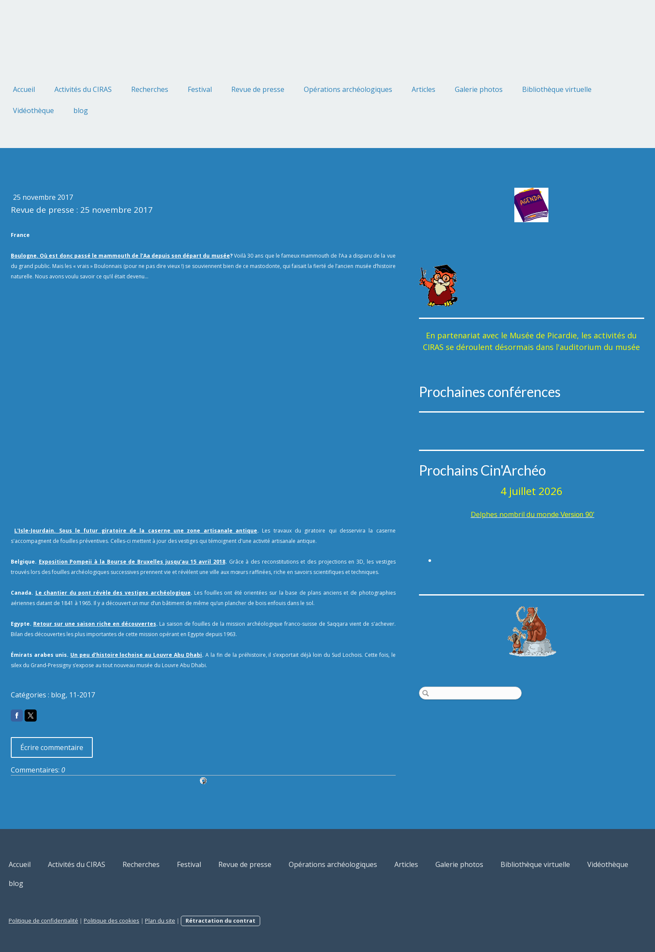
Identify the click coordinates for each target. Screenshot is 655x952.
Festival (200, 89)
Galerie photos (479, 89)
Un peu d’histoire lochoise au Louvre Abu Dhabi (136, 655)
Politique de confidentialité (43, 920)
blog (80, 110)
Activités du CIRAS (83, 89)
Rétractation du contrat (220, 920)
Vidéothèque (33, 110)
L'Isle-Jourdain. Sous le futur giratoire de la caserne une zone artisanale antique (135, 530)
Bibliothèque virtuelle (557, 89)
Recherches (149, 89)
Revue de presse (257, 89)
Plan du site (160, 920)
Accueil (24, 89)
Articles (423, 89)
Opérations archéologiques (348, 89)
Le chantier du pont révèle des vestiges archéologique (113, 592)
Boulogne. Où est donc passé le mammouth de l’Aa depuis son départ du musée (120, 255)
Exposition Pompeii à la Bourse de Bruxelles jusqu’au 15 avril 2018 (132, 561)
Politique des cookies (111, 920)
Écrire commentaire (51, 747)
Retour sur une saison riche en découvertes (94, 623)
